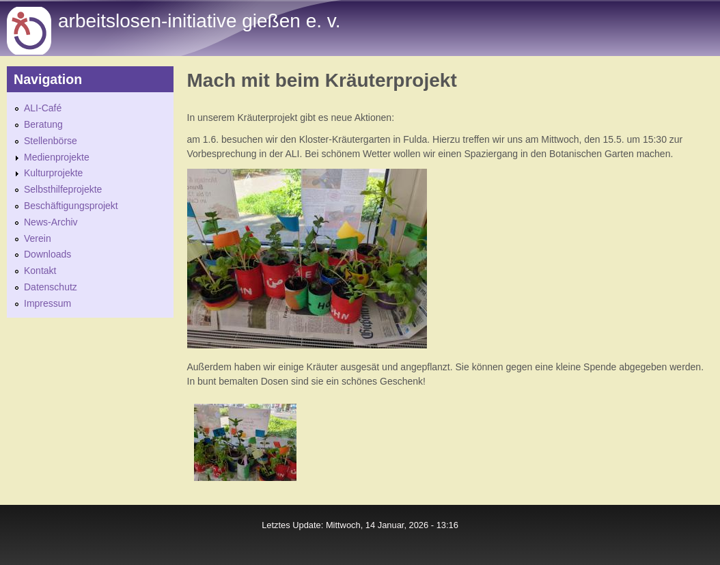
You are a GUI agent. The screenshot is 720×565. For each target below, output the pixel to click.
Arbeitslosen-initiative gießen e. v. (199, 20)
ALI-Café (42, 107)
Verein (37, 238)
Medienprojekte (56, 157)
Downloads (47, 254)
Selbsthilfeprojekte (63, 189)
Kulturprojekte (53, 172)
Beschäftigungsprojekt (71, 205)
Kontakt (40, 270)
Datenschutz (50, 286)
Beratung (43, 124)
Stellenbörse (50, 140)
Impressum (47, 303)
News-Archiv (51, 222)
